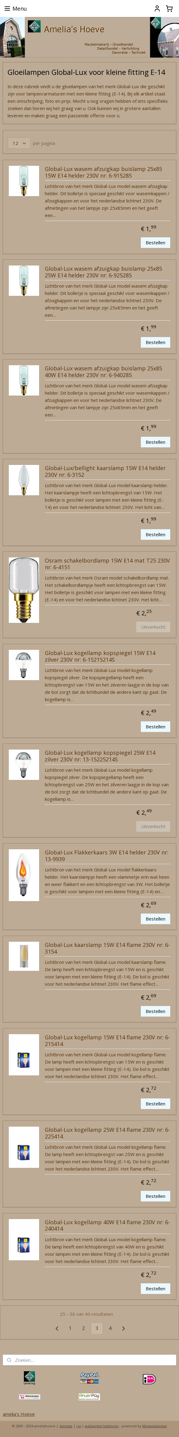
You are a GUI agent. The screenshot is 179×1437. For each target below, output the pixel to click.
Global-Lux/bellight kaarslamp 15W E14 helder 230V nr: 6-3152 (105, 471)
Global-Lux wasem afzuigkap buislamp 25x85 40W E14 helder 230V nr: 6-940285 (103, 372)
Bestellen (155, 242)
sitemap (65, 1426)
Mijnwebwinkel (154, 1426)
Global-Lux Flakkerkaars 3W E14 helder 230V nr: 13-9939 (106, 856)
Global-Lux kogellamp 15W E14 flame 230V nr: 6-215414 (107, 1041)
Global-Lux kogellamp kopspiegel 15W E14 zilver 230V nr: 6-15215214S (100, 656)
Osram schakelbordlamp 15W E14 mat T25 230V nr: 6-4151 (107, 564)
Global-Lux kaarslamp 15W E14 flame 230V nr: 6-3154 (107, 948)
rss (78, 1426)
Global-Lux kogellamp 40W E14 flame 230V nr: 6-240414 (107, 1225)
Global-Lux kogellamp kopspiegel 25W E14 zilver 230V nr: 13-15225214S (100, 756)
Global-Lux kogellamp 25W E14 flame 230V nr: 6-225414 (107, 1133)
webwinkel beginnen (102, 1426)
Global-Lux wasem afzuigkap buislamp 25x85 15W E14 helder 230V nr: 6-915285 (103, 172)
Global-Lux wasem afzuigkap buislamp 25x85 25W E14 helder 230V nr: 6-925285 (103, 272)
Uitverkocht (153, 627)
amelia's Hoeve (19, 1414)
